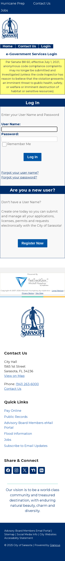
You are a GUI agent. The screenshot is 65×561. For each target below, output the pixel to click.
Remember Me (19, 144)
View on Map (14, 376)
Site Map (39, 293)
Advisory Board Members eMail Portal (28, 425)
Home (8, 46)
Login (46, 46)
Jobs (7, 440)
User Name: (10, 124)
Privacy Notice (28, 293)
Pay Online (12, 411)
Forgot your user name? (20, 173)
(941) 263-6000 (27, 384)
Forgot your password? (19, 177)
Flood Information (18, 434)
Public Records (16, 417)
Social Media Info (27, 534)
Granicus (55, 545)
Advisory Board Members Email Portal (27, 530)
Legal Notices (57, 290)
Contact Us (27, 46)
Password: (10, 134)
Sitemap (9, 534)
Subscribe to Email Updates (25, 446)
